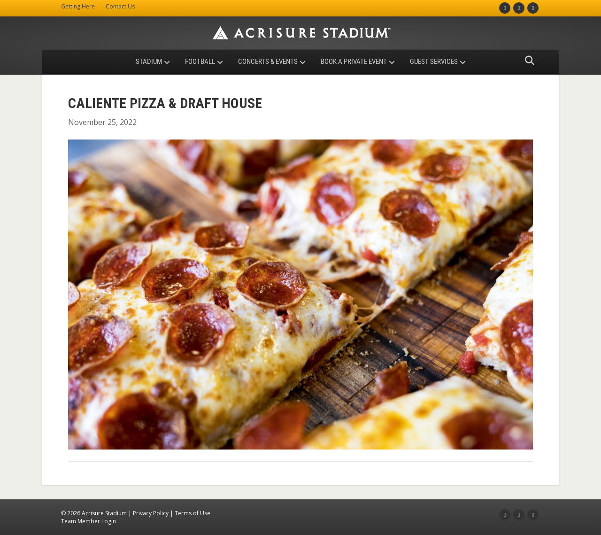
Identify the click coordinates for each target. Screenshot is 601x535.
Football (200, 61)
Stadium (149, 61)
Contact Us (120, 6)
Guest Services (434, 61)
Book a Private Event (354, 61)
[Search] (527, 60)
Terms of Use (192, 513)
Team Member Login (88, 521)
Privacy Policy (151, 513)
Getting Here (78, 6)
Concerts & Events (268, 61)
